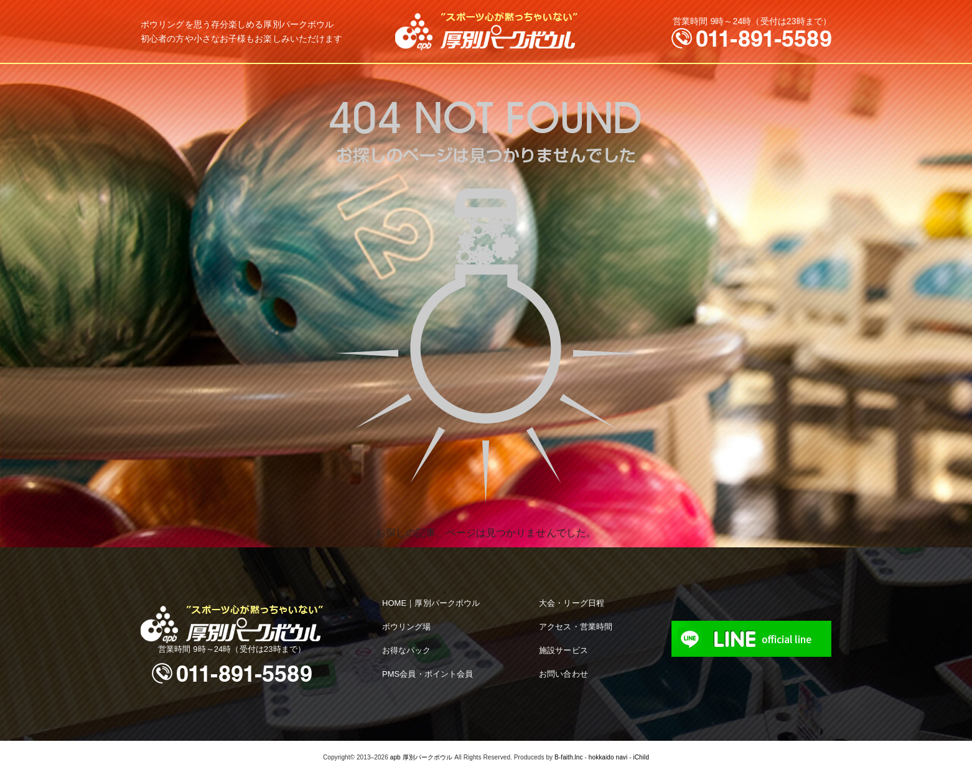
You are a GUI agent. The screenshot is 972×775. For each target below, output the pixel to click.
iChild (641, 757)
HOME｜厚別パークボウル (431, 603)
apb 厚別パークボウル (421, 757)
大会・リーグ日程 (571, 603)
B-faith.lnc (568, 757)
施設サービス (563, 650)
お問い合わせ (563, 674)
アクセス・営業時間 (575, 626)
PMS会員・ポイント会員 (427, 674)
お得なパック (406, 650)
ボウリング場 (406, 626)
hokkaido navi (608, 757)
